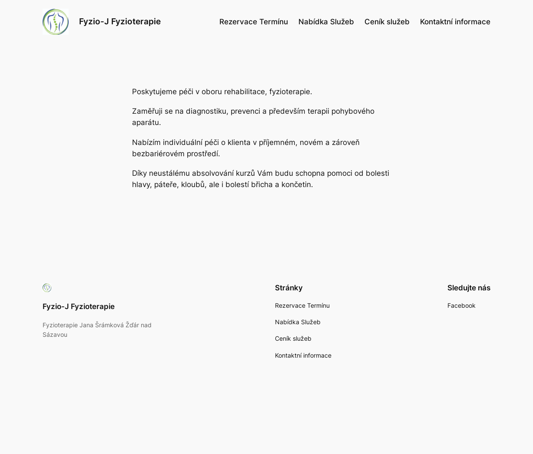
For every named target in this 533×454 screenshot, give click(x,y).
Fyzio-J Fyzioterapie (120, 21)
